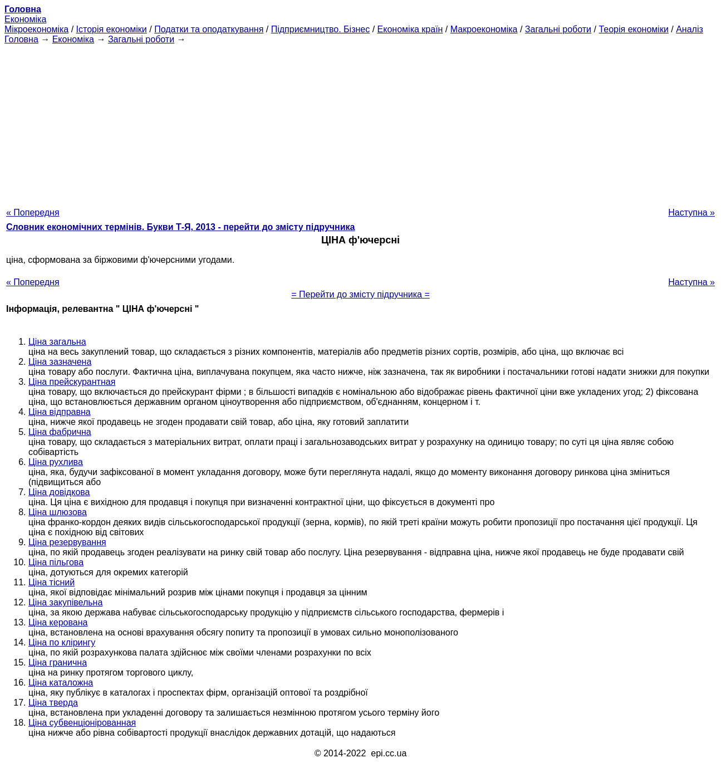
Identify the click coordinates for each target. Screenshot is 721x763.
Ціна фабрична (59, 432)
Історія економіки (111, 29)
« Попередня (33, 212)
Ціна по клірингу (61, 642)
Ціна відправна (59, 412)
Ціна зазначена (59, 361)
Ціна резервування (67, 542)
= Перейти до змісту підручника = (360, 294)
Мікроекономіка (36, 29)
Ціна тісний (51, 582)
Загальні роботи (558, 29)
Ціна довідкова (59, 492)
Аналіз (689, 29)
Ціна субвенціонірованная (82, 722)
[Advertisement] (361, 122)
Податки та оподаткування (208, 29)
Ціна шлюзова (57, 512)
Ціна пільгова (56, 562)
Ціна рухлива (55, 462)
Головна (21, 39)
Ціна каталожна (60, 682)
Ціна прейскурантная (71, 382)
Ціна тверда (53, 702)
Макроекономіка (484, 29)
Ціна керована (57, 622)
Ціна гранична (57, 662)
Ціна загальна (57, 341)
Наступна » (691, 212)
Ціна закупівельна (65, 602)
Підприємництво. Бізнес (320, 29)
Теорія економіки (633, 29)
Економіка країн (410, 29)
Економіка (25, 19)
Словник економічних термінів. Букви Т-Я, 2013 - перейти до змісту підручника (180, 227)
